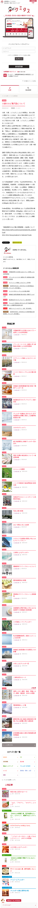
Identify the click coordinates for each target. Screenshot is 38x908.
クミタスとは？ (7, 905)
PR (21, 757)
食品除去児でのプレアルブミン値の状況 (20, 300)
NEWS (5, 757)
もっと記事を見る (8, 745)
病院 (4, 775)
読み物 (22, 761)
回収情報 (5, 761)
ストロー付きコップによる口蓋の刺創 (19, 291)
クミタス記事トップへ (10, 780)
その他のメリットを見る (30, 81)
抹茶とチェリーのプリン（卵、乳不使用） (20, 308)
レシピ (5, 770)
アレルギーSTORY (25, 766)
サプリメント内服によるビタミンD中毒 (20, 282)
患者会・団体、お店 (25, 770)
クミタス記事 (5, 95)
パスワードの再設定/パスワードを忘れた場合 (19, 55)
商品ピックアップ (8, 766)
